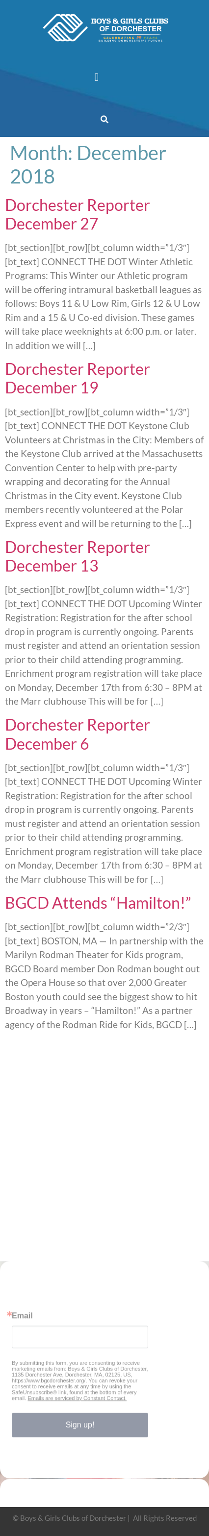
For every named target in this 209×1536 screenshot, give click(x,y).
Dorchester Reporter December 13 (77, 556)
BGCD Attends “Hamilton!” (98, 902)
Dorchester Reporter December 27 (77, 214)
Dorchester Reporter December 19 (77, 378)
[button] (96, 77)
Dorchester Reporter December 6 (77, 734)
